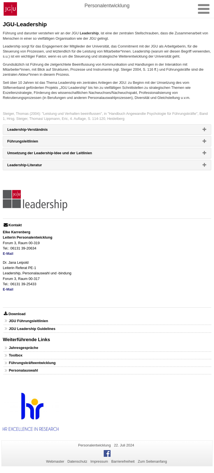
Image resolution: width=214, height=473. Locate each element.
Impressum (99, 461)
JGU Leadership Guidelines (32, 329)
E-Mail (8, 253)
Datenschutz (77, 461)
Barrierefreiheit (123, 461)
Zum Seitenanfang (152, 461)
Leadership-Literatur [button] (33, 166)
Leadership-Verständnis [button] (36, 130)
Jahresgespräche (23, 348)
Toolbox (16, 355)
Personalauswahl (23, 370)
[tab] (107, 129)
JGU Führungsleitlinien (28, 321)
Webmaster (55, 461)
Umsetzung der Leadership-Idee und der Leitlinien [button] (58, 154)
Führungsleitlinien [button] (31, 142)
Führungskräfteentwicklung (32, 363)
